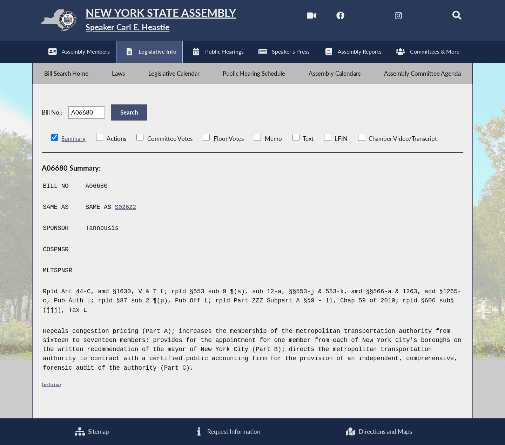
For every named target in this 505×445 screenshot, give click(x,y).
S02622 (126, 217)
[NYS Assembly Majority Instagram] (392, 17)
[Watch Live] (303, 17)
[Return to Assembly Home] (143, 22)
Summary (73, 149)
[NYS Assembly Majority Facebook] (333, 17)
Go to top (52, 395)
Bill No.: (52, 120)
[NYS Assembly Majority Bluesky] (421, 17)
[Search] (451, 17)
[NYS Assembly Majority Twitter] (362, 17)
